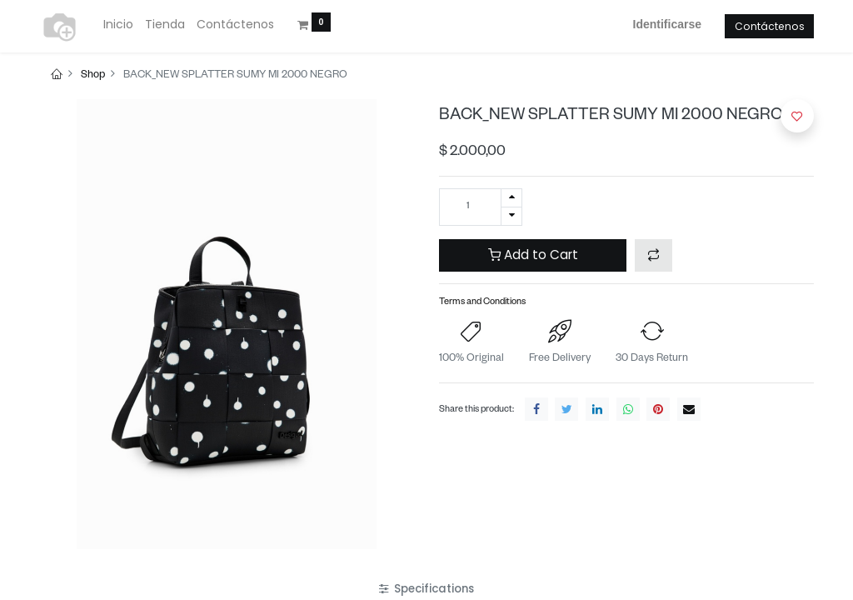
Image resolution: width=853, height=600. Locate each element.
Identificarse (667, 24)
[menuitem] (118, 25)
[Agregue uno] (511, 198)
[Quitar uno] (511, 216)
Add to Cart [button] (533, 254)
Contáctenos (770, 26)
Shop (93, 76)
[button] (653, 255)
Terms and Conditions (482, 303)
